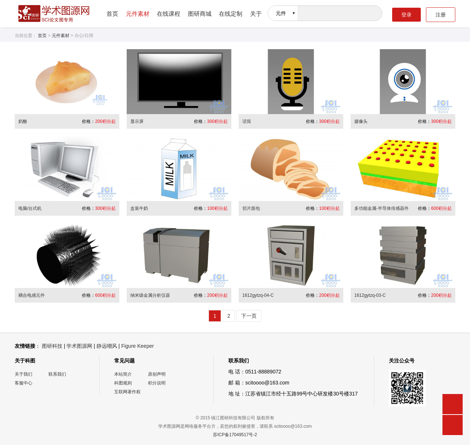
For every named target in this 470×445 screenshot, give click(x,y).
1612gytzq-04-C (258, 295)
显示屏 (137, 121)
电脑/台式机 (29, 208)
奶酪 (22, 121)
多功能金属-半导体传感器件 (381, 208)
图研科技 (52, 346)
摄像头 (361, 121)
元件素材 (137, 14)
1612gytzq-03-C (370, 295)
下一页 (249, 316)
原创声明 (157, 374)
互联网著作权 (127, 391)
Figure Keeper (137, 346)
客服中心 (23, 383)
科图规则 (123, 383)
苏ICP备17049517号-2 (235, 434)
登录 (406, 15)
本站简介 (123, 374)
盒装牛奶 (139, 208)
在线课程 (168, 14)
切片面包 (251, 208)
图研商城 (200, 14)
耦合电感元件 (31, 295)
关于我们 (23, 374)
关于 (256, 14)
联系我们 (57, 374)
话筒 (246, 121)
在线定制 (230, 14)
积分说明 (157, 383)
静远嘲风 (107, 346)
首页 (112, 14)
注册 (440, 15)
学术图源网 (79, 346)
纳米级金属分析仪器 (150, 295)
